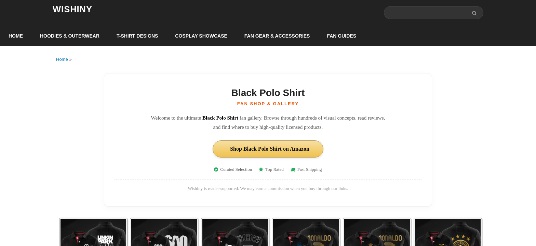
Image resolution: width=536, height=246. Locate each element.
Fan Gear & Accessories (277, 36)
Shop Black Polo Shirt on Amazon (269, 149)
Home (16, 36)
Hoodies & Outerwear (69, 36)
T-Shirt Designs (137, 36)
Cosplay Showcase (201, 36)
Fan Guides (341, 36)
